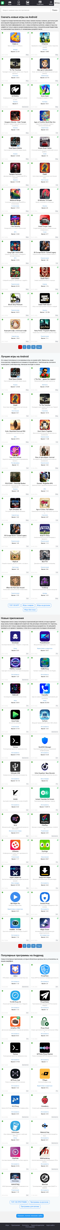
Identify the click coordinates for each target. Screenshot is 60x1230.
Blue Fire (45, 562)
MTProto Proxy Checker (45, 1054)
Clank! (45, 174)
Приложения (15, 1225)
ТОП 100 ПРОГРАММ (19, 1202)
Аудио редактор (15, 877)
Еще (39, 347)
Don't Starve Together (45, 431)
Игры (7, 1225)
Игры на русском (43, 605)
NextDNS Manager (45, 747)
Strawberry (44, 1106)
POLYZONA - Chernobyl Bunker (15, 483)
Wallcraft (15, 695)
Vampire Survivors (15, 174)
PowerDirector (45, 643)
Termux (15, 747)
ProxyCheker (45, 1002)
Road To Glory (45, 535)
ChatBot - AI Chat (15, 929)
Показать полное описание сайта (30, 1216)
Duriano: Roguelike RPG (45, 483)
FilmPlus (45, 825)
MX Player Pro (15, 903)
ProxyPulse (45, 976)
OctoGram (15, 643)
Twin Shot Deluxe (15, 457)
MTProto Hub (15, 1080)
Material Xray (44, 1132)
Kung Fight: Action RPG (15, 252)
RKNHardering (45, 1158)
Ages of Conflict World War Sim (44, 122)
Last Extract (15, 278)
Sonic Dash (45, 96)
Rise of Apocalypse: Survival (44, 457)
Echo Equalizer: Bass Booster (45, 773)
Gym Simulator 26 (15, 509)
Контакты (25, 1225)
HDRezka (15, 851)
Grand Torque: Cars (44, 226)
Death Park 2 (45, 278)
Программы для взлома (30, 1206)
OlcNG (15, 799)
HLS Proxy (15, 1106)
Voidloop (45, 588)
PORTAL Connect (15, 669)
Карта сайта (50, 1225)
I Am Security (15, 226)
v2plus (15, 976)
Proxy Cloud (45, 1028)
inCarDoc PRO (15, 1028)
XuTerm (44, 721)
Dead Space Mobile (15, 148)
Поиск (54, 10)
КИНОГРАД (15, 1184)
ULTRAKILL (15, 96)
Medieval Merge (15, 200)
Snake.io (15, 44)
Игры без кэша (30, 610)
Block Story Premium (15, 305)
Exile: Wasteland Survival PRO (15, 431)
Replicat (15, 562)
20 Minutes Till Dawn (45, 200)
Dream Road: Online (44, 148)
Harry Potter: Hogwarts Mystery (44, 331)
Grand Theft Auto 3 (44, 305)
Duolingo (45, 851)
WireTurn (45, 1184)
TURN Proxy (45, 669)
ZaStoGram (15, 1132)
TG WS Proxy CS (15, 1002)
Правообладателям (37, 1225)
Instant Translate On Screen (45, 799)
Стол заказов (30, 1227)
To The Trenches (15, 70)
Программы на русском (39, 1202)
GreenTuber (15, 721)
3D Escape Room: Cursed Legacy (45, 252)
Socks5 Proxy (44, 903)
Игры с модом (28, 605)
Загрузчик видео (45, 877)
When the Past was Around (15, 588)
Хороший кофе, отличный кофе (15, 331)
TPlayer (44, 1080)
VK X (15, 825)
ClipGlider (15, 1158)
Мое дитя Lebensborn (44, 70)
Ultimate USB (15, 773)
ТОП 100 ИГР (14, 605)
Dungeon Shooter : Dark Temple (15, 122)
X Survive (45, 44)
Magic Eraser (44, 929)
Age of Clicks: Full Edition (45, 509)
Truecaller (44, 695)
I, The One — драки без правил (44, 379)
